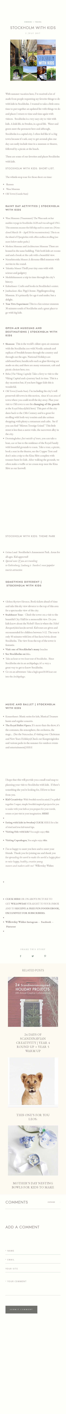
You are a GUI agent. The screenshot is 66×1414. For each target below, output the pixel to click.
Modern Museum (13, 248)
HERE (28, 749)
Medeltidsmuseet (13, 279)
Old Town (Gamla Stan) (16, 195)
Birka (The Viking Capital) (18, 375)
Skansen (10, 186)
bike (27, 655)
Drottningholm (13, 440)
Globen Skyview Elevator (17, 603)
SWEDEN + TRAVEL (33, 23)
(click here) (19, 629)
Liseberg (25, 567)
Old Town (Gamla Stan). (17, 392)
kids (37, 718)
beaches (44, 651)
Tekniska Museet (13, 270)
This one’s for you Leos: (33, 1091)
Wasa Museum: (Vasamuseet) (19, 220)
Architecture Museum (37, 248)
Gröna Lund (11, 554)
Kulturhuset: (11, 287)
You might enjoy (27, 833)
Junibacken (10, 292)
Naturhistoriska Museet (16, 261)
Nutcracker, (27, 736)
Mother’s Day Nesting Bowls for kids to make (33, 1159)
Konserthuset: (12, 718)
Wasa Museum (13, 190)
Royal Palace (18, 410)
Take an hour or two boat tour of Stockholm (26, 660)
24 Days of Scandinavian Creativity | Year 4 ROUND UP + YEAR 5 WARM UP (33, 1017)
